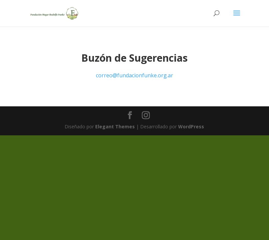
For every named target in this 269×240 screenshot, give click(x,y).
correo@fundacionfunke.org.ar (134, 75)
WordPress (191, 126)
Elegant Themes (115, 126)
